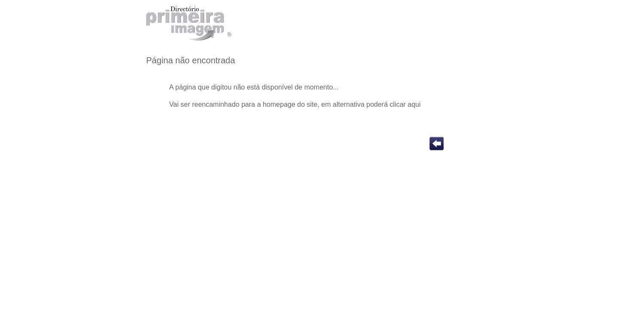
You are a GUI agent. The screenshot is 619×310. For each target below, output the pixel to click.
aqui (414, 104)
